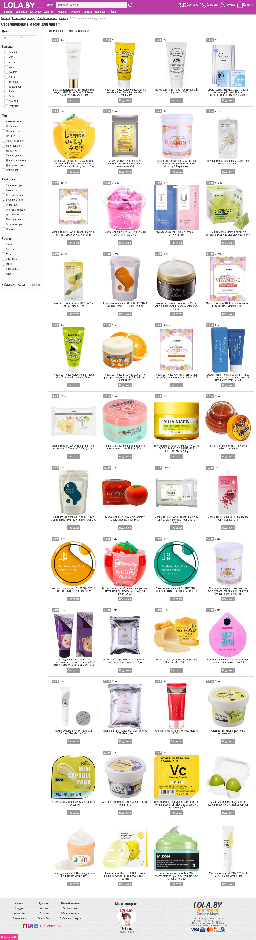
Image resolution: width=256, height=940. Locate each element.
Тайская (112, 11)
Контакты (19, 913)
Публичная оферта (70, 918)
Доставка (44, 903)
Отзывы (44, 913)
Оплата (44, 908)
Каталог (19, 903)
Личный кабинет (70, 903)
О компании (19, 918)
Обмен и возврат (70, 913)
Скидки (88, 11)
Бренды (8, 11)
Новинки (100, 11)
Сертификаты (70, 908)
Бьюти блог (44, 918)
